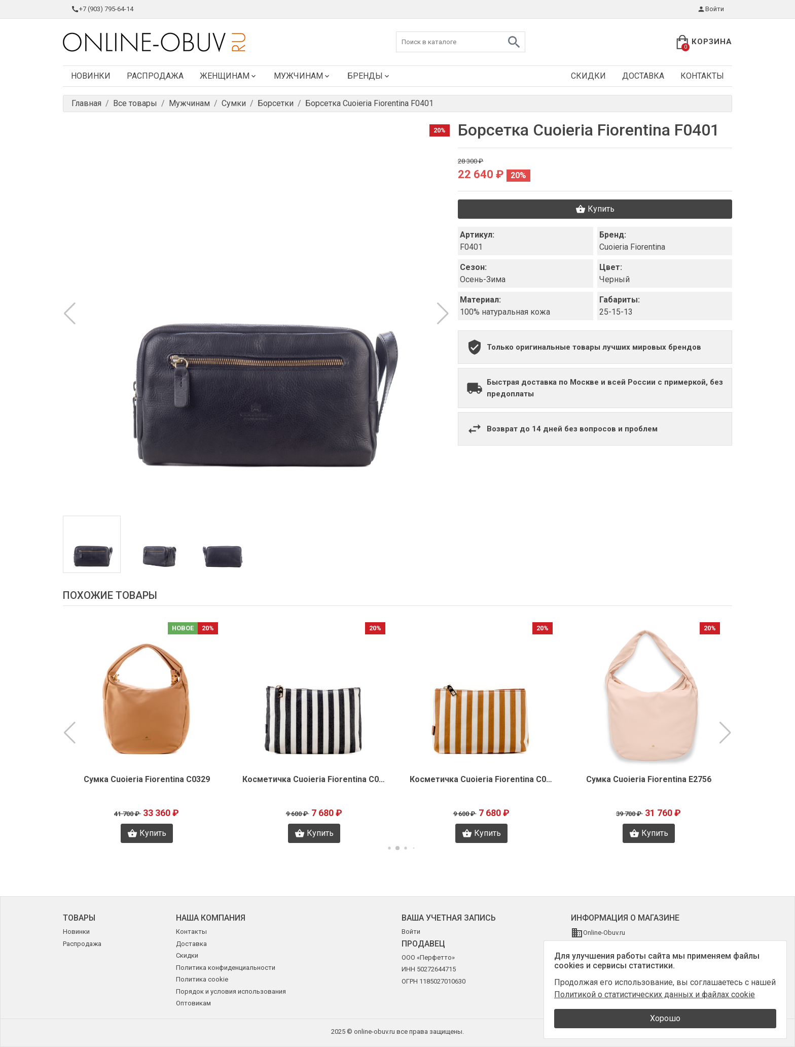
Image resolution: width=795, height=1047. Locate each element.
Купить (595, 209)
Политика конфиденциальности (225, 967)
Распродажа (155, 76)
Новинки (91, 76)
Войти (710, 9)
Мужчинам (302, 76)
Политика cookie (202, 979)
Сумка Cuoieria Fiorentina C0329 (147, 779)
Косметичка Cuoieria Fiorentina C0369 (481, 779)
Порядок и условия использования (231, 991)
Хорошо (665, 1018)
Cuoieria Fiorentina (632, 247)
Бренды (369, 76)
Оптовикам (193, 1003)
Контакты (702, 76)
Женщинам (229, 76)
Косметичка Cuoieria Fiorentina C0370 (313, 779)
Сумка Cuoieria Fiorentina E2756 (648, 779)
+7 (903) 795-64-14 (102, 9)
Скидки (588, 76)
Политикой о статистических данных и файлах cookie (654, 994)
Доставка (643, 76)
